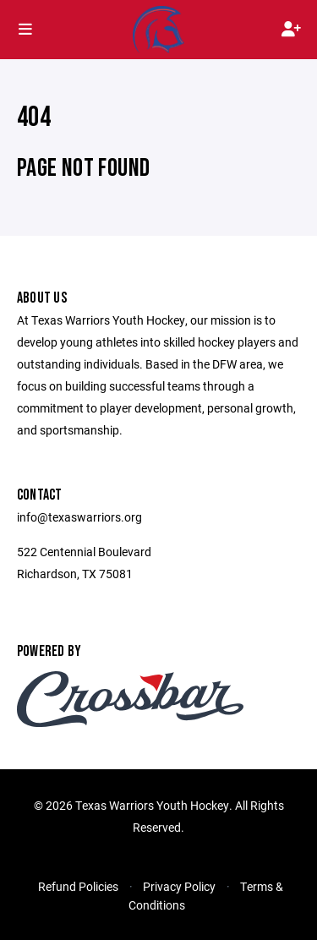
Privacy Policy (179, 886)
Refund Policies (78, 886)
